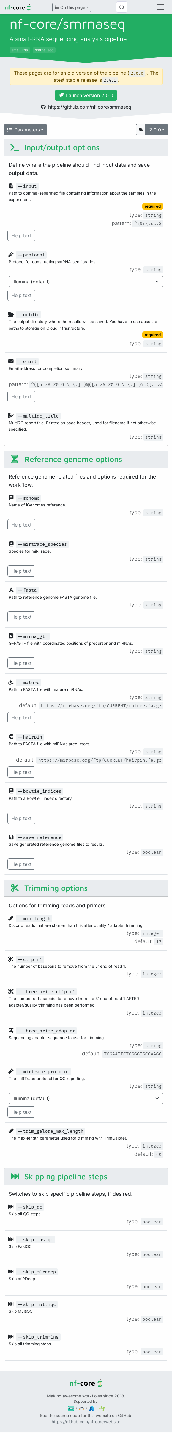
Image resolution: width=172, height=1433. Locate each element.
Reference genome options (66, 459)
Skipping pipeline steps (58, 1176)
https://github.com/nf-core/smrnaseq (86, 107)
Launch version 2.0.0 (86, 95)
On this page (70, 7)
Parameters (23, 130)
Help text (21, 235)
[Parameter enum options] (86, 281)
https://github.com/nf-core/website (86, 1421)
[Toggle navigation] (160, 7)
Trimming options (49, 888)
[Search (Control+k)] (121, 7)
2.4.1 (110, 80)
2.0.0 (155, 130)
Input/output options (55, 147)
